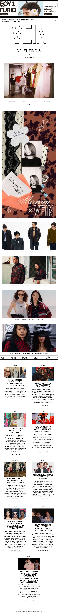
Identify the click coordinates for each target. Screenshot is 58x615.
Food (33, 47)
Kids (41, 47)
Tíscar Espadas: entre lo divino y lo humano (43, 476)
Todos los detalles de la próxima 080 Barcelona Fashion (15, 480)
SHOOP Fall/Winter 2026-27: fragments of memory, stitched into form (29, 251)
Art (24, 47)
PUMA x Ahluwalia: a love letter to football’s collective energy (29, 285)
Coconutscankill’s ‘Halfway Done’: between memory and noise (29, 353)
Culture (28, 47)
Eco (21, 47)
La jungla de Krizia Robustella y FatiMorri (15, 430)
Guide (13, 460)
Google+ (2, 614)
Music (37, 47)
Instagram (50, 47)
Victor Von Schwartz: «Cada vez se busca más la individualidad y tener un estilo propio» (15, 525)
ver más (46, 405)
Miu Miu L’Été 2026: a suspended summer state (29, 319)
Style (6, 47)
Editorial (11, 47)
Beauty (17, 47)
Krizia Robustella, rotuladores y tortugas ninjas (43, 385)
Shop (45, 47)
